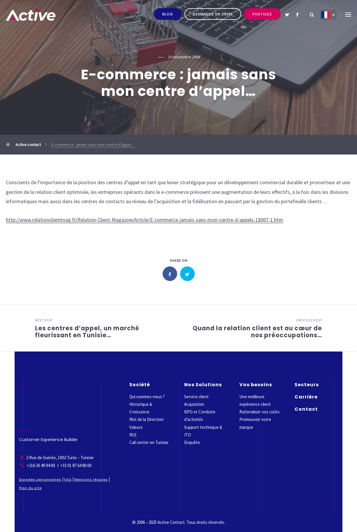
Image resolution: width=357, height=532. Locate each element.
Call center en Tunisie (148, 442)
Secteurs (307, 384)
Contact (306, 409)
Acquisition (194, 404)
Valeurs (136, 427)
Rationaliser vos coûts (259, 412)
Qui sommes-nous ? (147, 396)
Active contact (23, 144)
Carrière (306, 397)
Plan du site (30, 488)
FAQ (68, 479)
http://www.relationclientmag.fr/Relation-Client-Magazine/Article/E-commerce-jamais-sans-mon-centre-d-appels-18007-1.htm (144, 219)
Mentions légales (91, 479)
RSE (133, 435)
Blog (167, 14)
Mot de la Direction (146, 419)
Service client (196, 396)
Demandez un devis (213, 14)
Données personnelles (40, 479)
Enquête (192, 442)
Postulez (262, 14)
